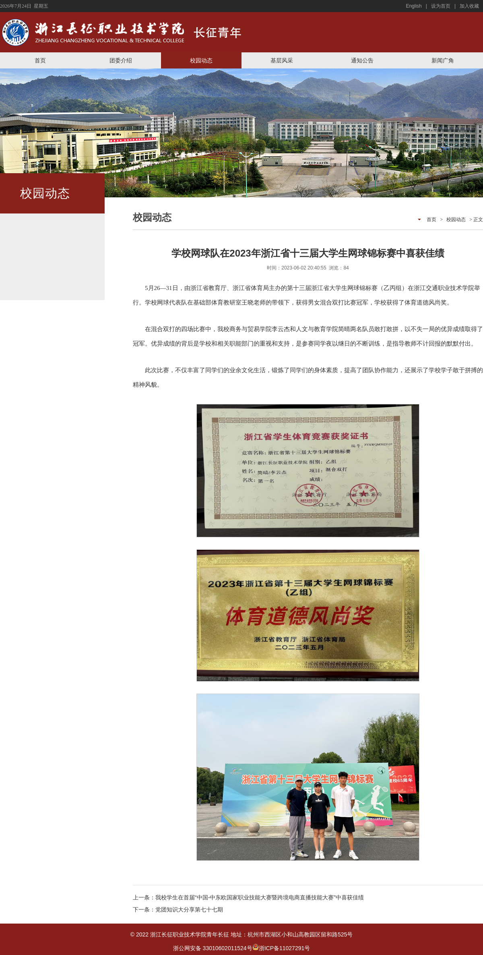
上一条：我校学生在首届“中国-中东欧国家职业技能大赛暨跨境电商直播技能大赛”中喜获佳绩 (248, 897)
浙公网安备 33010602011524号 (216, 948)
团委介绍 (120, 60)
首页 (40, 60)
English (413, 6)
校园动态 (201, 60)
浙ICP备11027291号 (284, 948)
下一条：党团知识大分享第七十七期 (178, 909)
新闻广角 (442, 60)
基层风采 (281, 60)
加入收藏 (469, 6)
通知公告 (362, 60)
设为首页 (440, 6)
